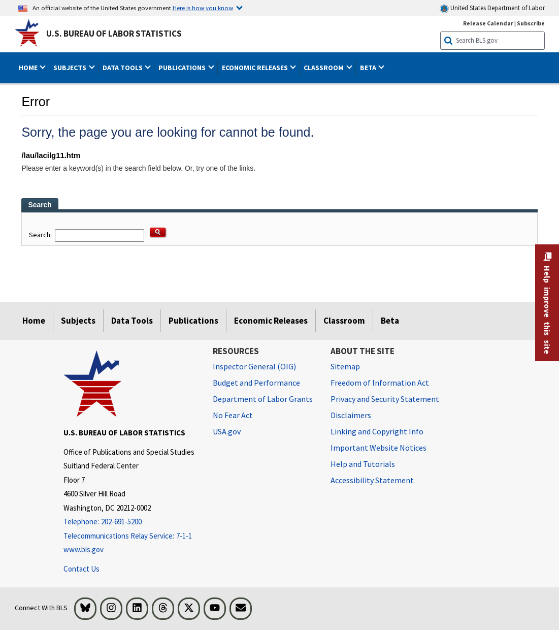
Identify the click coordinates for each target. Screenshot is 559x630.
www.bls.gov (83, 549)
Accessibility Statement (372, 480)
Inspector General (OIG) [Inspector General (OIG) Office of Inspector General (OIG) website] (254, 366)
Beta (390, 320)
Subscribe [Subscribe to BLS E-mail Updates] (531, 23)
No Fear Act (233, 415)
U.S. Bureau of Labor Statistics (114, 33)
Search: (41, 234)
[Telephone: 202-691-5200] (130, 522)
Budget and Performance (256, 382)
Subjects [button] (70, 67)
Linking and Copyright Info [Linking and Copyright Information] (377, 431)
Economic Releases (271, 320)
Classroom (344, 320)
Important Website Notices (378, 448)
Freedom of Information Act (380, 382)
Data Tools (132, 320)
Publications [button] (182, 67)
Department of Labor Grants (263, 399)
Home (33, 320)
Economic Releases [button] (255, 67)
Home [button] (29, 67)
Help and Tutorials (363, 464)
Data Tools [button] (123, 67)
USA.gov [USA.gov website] (227, 431)
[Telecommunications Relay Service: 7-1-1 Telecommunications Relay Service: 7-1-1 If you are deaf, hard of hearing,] (130, 536)
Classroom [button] (324, 67)
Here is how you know (203, 8)
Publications (193, 320)
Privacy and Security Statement (385, 399)
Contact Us (81, 569)
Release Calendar (488, 23)
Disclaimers (351, 415)
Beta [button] (369, 67)
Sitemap (345, 366)
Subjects (78, 320)
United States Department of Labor (492, 8)
